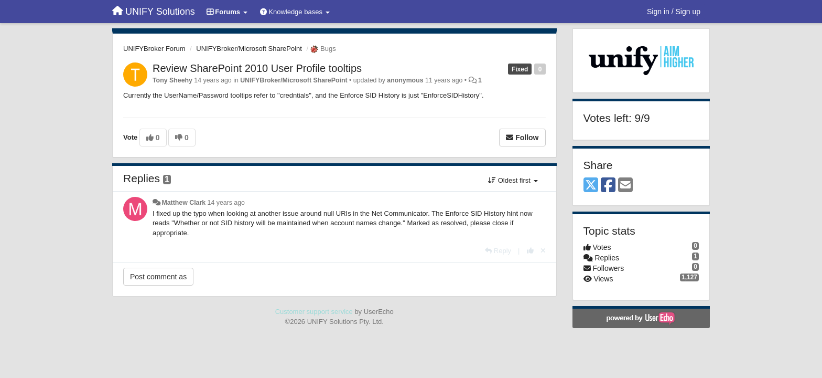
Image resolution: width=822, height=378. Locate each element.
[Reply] (498, 251)
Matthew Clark (183, 202)
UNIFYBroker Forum (154, 48)
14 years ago (226, 202)
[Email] (625, 185)
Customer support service (314, 312)
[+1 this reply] (530, 251)
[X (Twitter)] (590, 185)
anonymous (405, 80)
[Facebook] (608, 185)
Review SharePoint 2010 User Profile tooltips (257, 68)
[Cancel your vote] (543, 251)
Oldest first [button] (512, 180)
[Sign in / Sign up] (674, 11)
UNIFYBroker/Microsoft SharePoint (249, 48)
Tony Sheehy (172, 80)
